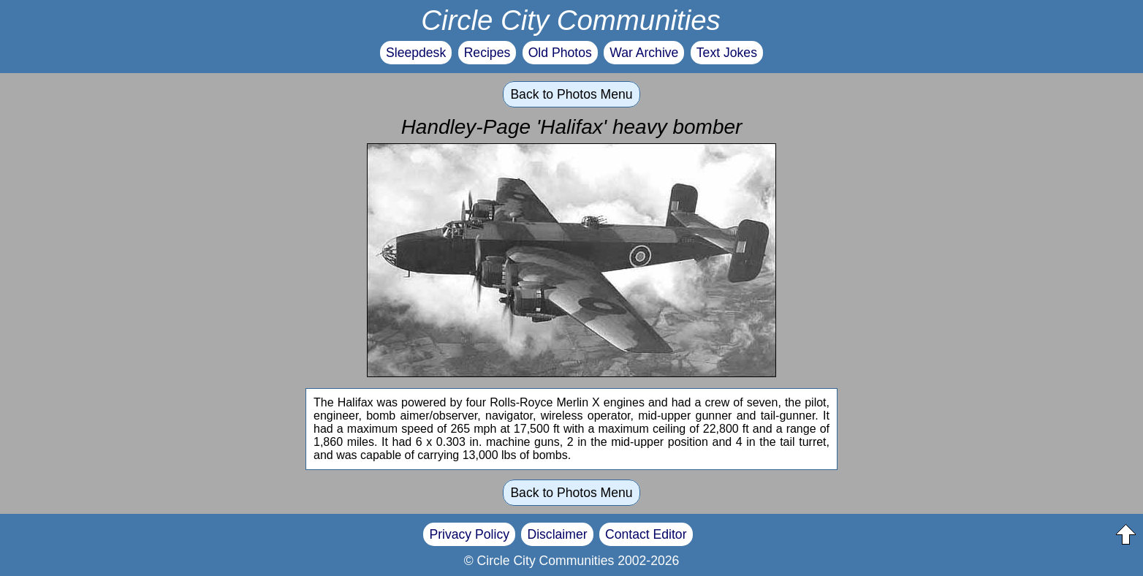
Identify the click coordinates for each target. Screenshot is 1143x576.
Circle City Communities (571, 20)
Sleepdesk (416, 52)
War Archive (644, 52)
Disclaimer (557, 534)
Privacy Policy (469, 534)
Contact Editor (645, 534)
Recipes (487, 52)
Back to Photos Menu (571, 94)
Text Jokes (726, 52)
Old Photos (560, 52)
